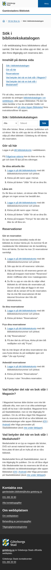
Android (6, 424)
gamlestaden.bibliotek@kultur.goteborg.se (22, 492)
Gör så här (11, 70)
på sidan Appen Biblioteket (30, 107)
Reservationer (12, 73)
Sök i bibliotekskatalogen (17, 66)
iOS (45, 421)
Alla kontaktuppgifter (12, 503)
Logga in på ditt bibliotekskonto (21, 170)
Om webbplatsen (10, 516)
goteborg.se (8, 550)
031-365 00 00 (9, 562)
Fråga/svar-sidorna (14, 156)
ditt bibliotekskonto (23, 150)
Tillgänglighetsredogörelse (14, 527)
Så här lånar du (14, 21)
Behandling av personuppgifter (16, 521)
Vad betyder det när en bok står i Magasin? (26, 77)
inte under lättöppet (33, 428)
